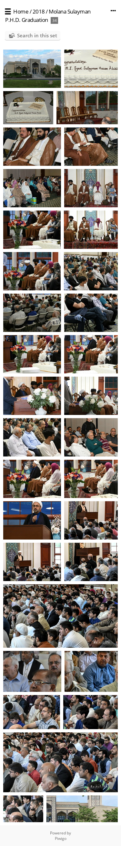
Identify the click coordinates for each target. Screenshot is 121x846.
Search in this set (37, 35)
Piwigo (60, 838)
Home (20, 11)
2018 (39, 11)
